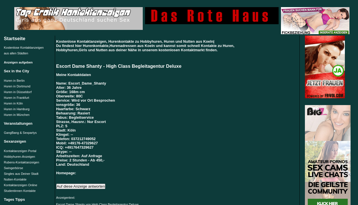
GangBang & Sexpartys (20, 132)
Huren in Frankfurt (16, 97)
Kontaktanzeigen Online (20, 185)
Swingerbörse (13, 168)
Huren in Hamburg (17, 109)
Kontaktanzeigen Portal (20, 151)
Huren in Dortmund (17, 86)
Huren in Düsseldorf (18, 92)
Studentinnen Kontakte (20, 190)
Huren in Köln (13, 103)
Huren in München (17, 114)
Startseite (14, 38)
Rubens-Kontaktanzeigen (21, 162)
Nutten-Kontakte (15, 179)
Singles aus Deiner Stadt (21, 173)
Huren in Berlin (14, 80)
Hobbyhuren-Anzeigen (19, 156)
